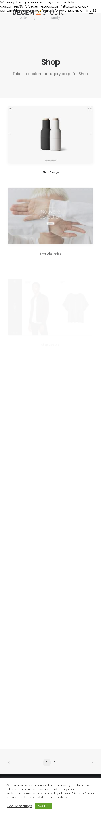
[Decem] (38, 15)
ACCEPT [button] (44, 806)
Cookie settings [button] (19, 806)
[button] (91, 15)
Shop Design (50, 172)
